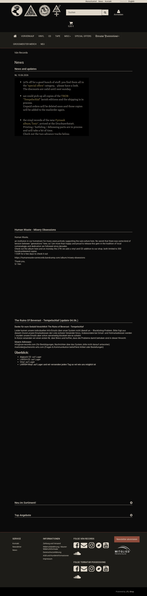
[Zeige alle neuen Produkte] (131, 502)
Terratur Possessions (107, 36)
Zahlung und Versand (52, 543)
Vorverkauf (27, 36)
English (131, 1)
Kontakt (108, 1)
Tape (57, 36)
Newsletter (16, 547)
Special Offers (83, 36)
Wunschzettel (91, 1)
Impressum (47, 559)
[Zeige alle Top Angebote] (131, 515)
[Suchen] (84, 12)
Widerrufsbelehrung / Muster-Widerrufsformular (55, 548)
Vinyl (41, 36)
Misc (67, 36)
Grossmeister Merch (24, 44)
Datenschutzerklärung (52, 552)
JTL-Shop (130, 592)
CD (49, 36)
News (100, 1)
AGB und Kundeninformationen (56, 555)
